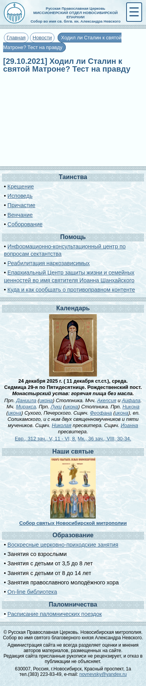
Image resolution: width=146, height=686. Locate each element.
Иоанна (129, 425)
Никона (131, 407)
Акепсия (106, 400)
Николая (61, 425)
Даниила (26, 400)
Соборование (24, 224)
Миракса (26, 407)
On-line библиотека (32, 592)
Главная (16, 37)
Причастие (21, 205)
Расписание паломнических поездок (54, 614)
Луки (56, 407)
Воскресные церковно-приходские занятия (62, 545)
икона (46, 400)
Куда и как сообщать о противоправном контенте (71, 290)
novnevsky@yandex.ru (103, 674)
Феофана (101, 413)
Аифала (131, 400)
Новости (42, 37)
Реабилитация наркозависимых (48, 263)
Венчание (20, 215)
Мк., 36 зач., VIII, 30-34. (104, 439)
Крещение (20, 186)
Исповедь (19, 196)
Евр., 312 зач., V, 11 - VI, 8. (45, 439)
